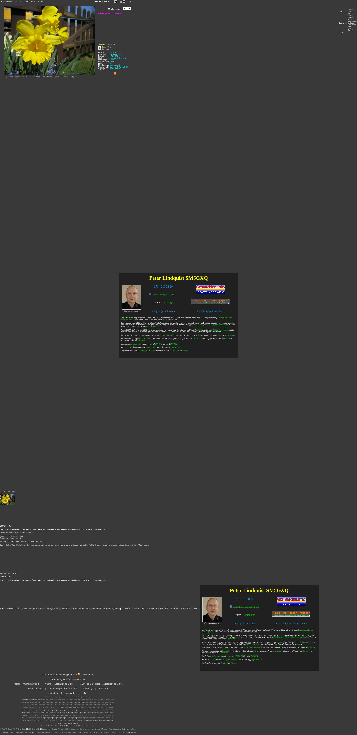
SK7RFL (68, 732)
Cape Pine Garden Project (9, 533)
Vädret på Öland (31, 684)
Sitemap (29, 533)
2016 (75, 699)
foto (27, 545)
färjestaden (13, 536)
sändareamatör (216, 656)
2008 (43, 699)
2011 (55, 699)
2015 (71, 699)
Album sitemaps (25, 705)
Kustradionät (304, 642)
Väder (16, 684)
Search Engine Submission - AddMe (68, 679)
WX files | (73, 697)
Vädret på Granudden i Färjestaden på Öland (101, 684)
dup (188, 608)
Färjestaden (352, 21)
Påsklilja (351, 16)
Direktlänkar (87, 674)
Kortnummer (37, 732)
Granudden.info (49, 697)
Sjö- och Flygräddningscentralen (296, 637)
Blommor (351, 17)
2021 (95, 699)
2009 (47, 699)
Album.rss (25, 707)
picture (37, 545)
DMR (12, 732)
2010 (51, 699)
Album (64, 697)
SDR (127, 732)
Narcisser (111, 45)
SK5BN (55, 732)
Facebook (224, 663)
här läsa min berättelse (252, 647)
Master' (350, 30)
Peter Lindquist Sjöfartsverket (63, 688)
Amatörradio (4, 732)
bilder (10, 729)
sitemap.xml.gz (86, 697)
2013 (63, 699)
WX (68, 697)
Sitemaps (58, 697)
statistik (279, 642)
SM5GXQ (277, 590)
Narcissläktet (107, 47)
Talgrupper (19, 732)
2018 (83, 699)
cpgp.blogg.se (256, 660)
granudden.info (231, 660)
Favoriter (112, 699)
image (32, 545)
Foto (349, 26)
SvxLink (133, 732)
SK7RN (94, 732)
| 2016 (77, 720)
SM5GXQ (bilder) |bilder (60, 729)
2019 (87, 699)
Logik (61, 732)
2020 (91, 699)
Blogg (68, 725)
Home (57, 725)
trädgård (44, 545)
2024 (107, 699)
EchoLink (27, 732)
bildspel (312, 647)
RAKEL (296, 642)
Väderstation (223, 653)
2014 (67, 699)
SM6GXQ (31, 729)
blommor (51, 545)
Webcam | (79, 697)
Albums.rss (25, 718)
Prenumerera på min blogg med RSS (59, 674)
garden (57, 545)
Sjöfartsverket (231, 639)
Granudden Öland (77, 729)
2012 (59, 699)
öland (21, 536)
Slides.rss (25, 715)
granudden (4, 536)
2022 (99, 699)
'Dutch (350, 28)
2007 (39, 699)
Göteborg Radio (208, 632)
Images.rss (25, 710)
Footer (22, 533)
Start (65, 723)
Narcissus (105, 49)
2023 (103, 699)
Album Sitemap (27, 720)
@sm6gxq (249, 614)
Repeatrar (47, 732)
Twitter (237, 614)
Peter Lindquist (21, 541)
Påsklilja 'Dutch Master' (351, 11)
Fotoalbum (277, 651)
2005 (31, 699)
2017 (79, 699)
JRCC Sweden (278, 637)
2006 (35, 699)
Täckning (86, 732)
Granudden (352, 25)
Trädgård (351, 23)
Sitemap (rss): (25, 702)
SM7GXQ (254, 656)
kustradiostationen (306, 630)
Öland (350, 19)
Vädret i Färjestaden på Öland (59, 684)
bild (24, 545)
